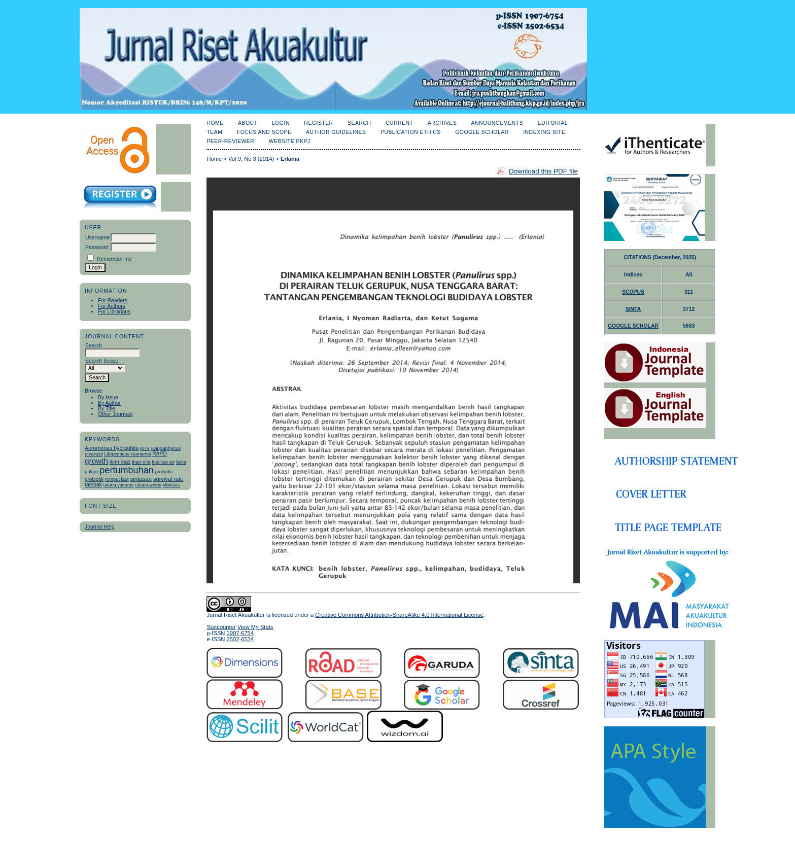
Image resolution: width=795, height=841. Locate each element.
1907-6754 (240, 633)
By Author (109, 403)
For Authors (111, 306)
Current (399, 123)
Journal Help (99, 527)
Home (214, 123)
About (247, 123)
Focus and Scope (264, 132)
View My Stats (255, 627)
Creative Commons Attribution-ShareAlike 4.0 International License (399, 615)
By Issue (108, 397)
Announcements (497, 123)
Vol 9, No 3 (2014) (251, 159)
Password (97, 247)
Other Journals (115, 414)
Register (318, 123)
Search (359, 123)
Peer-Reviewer (230, 141)
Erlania (290, 159)
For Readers (112, 300)
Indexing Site (544, 132)
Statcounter (220, 627)
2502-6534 (240, 639)
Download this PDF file (543, 171)
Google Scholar (481, 132)
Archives (442, 123)
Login (281, 123)
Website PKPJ (289, 141)
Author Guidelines (336, 132)
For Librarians (114, 311)
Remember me (114, 259)
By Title (106, 408)
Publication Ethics (411, 132)
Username (97, 237)
